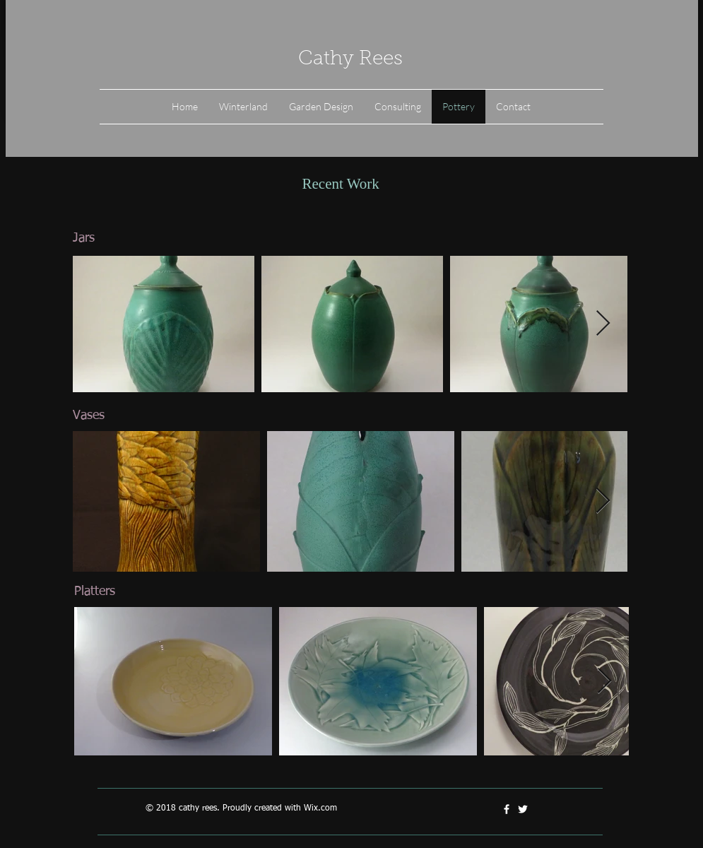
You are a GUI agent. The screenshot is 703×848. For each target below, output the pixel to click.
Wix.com (320, 808)
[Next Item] (603, 324)
